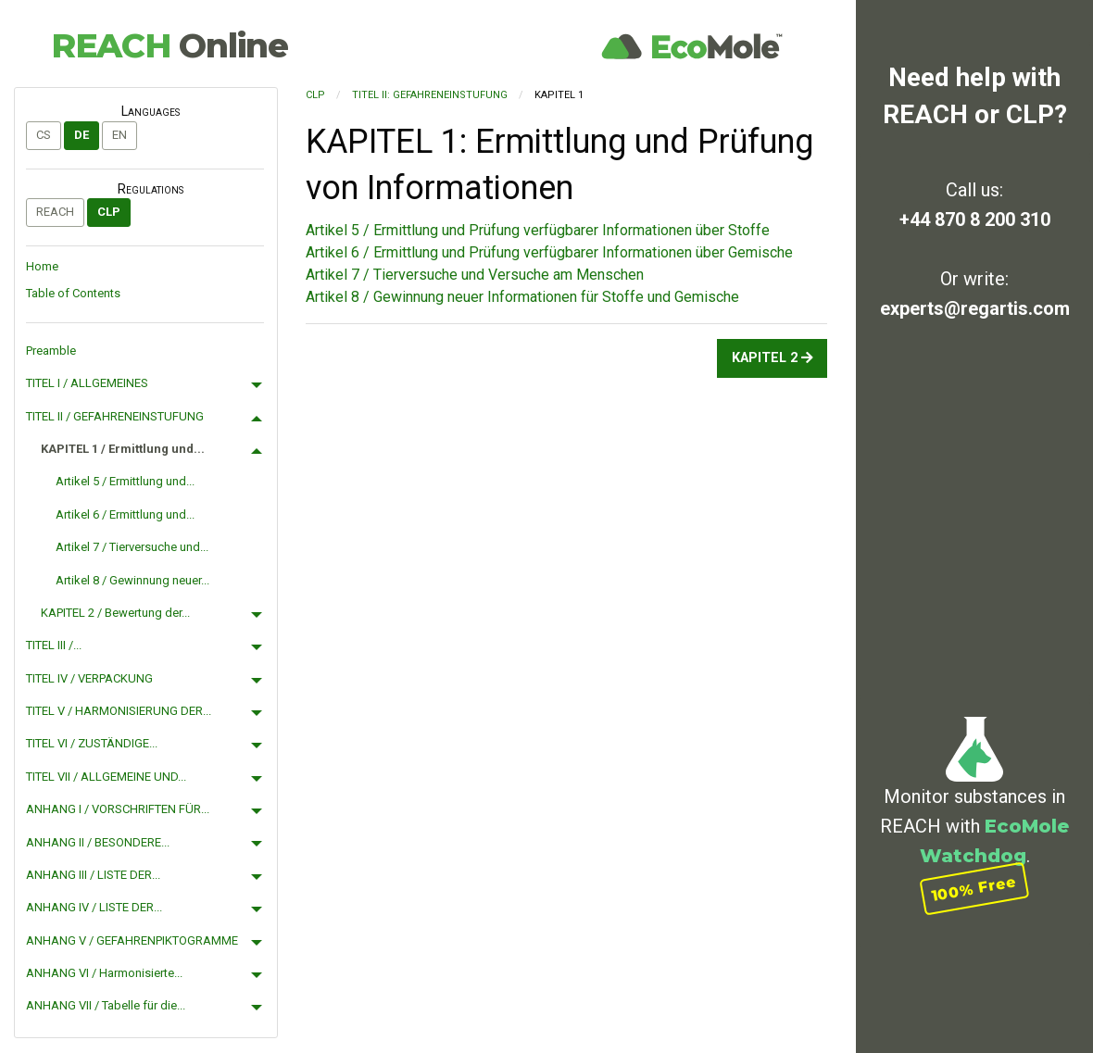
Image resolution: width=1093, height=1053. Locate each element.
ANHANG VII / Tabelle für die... (105, 1005)
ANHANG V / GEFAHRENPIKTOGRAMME (132, 940)
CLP (108, 212)
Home (42, 266)
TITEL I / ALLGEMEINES (87, 383)
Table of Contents (73, 293)
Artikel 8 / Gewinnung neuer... (132, 580)
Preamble (51, 350)
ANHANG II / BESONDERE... (98, 842)
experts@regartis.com (975, 308)
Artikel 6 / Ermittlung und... (125, 514)
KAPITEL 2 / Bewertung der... (115, 613)
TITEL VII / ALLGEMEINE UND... (106, 776)
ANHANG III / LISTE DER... (93, 875)
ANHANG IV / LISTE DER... (94, 907)
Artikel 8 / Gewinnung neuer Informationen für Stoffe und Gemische (522, 297)
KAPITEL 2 (772, 358)
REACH (169, 45)
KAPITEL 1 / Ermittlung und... (123, 449)
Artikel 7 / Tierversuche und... (132, 547)
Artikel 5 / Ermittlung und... (125, 481)
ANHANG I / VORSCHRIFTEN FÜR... (117, 809)
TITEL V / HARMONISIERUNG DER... (118, 711)
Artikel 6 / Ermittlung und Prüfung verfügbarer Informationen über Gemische (549, 252)
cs (43, 135)
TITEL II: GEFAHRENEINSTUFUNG (430, 95)
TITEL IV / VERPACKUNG (89, 678)
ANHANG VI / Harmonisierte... (104, 973)
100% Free (974, 888)
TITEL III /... (54, 645)
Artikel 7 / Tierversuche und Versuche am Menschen (475, 274)
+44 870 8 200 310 (974, 219)
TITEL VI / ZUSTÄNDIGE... (91, 743)
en (119, 135)
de (81, 135)
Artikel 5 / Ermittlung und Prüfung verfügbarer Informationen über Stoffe (538, 230)
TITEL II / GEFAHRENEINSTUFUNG (115, 416)
